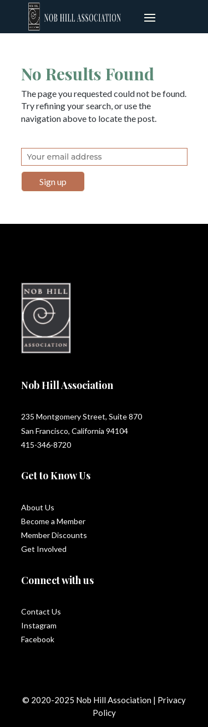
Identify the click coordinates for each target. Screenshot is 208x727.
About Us (37, 507)
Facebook (37, 639)
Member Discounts (54, 535)
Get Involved (44, 549)
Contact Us (41, 611)
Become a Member (53, 521)
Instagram (39, 625)
